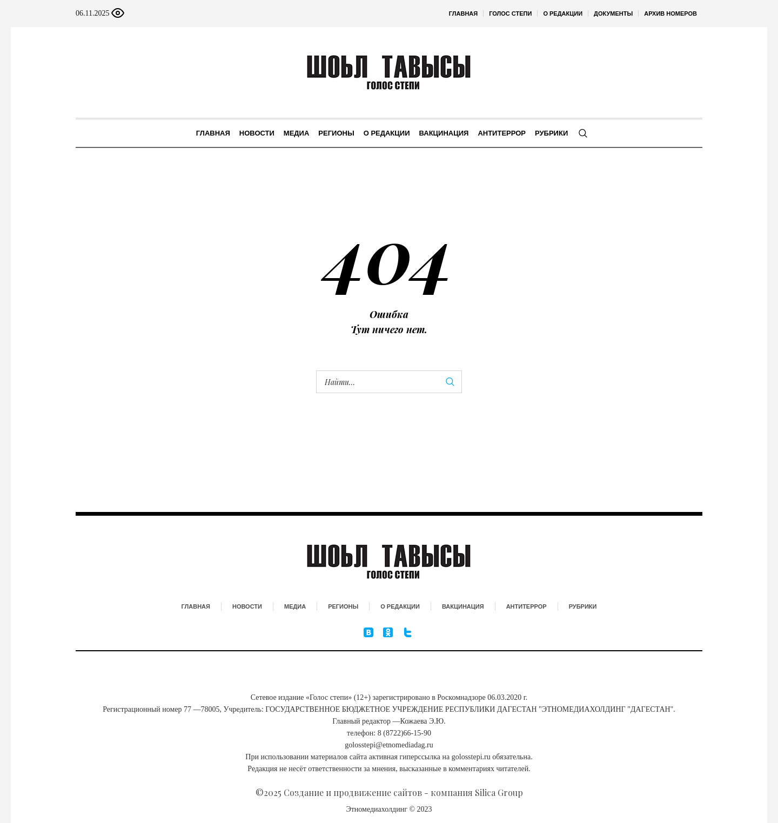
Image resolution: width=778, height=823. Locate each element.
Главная (196, 606)
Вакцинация (463, 606)
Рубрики (583, 606)
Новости (247, 606)
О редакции (400, 606)
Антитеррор (526, 606)
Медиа (295, 606)
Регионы (343, 606)
